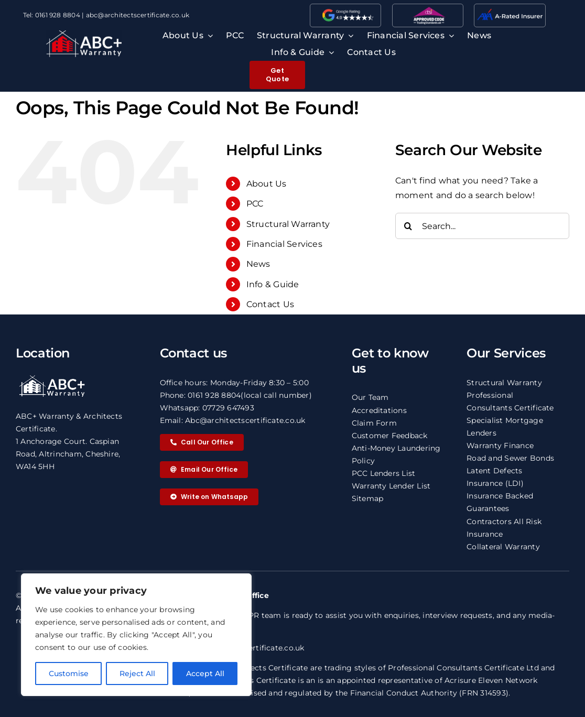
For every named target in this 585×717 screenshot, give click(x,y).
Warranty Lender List (391, 486)
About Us (266, 184)
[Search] (408, 226)
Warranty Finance (500, 445)
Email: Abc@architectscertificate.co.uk (233, 420)
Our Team (370, 397)
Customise (69, 673)
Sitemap (368, 498)
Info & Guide (272, 284)
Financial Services (284, 244)
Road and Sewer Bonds (510, 458)
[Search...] (482, 226)
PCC (255, 204)
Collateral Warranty (503, 546)
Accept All (205, 673)
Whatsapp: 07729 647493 (207, 407)
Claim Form (374, 423)
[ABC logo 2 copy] (84, 34)
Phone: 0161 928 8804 (200, 395)
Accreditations (379, 410)
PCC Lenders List (384, 473)
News (258, 264)
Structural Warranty (288, 224)
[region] (136, 634)
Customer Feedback (390, 435)
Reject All (137, 673)
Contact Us (270, 304)
